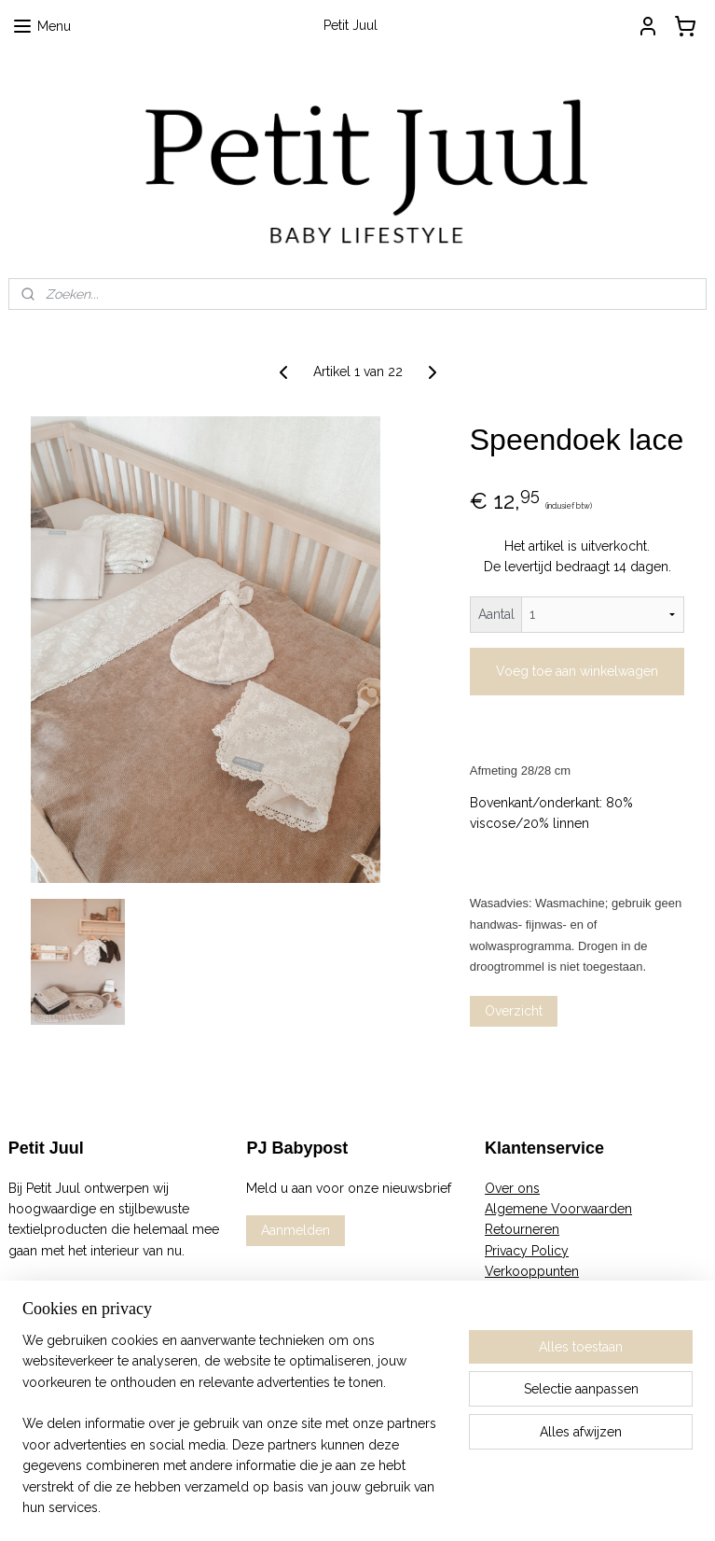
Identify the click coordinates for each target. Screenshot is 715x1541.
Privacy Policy (527, 1250)
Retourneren (522, 1229)
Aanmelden (295, 1230)
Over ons (512, 1188)
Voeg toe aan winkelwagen (577, 671)
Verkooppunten (532, 1271)
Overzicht (514, 1010)
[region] (234, 1435)
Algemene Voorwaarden (558, 1208)
